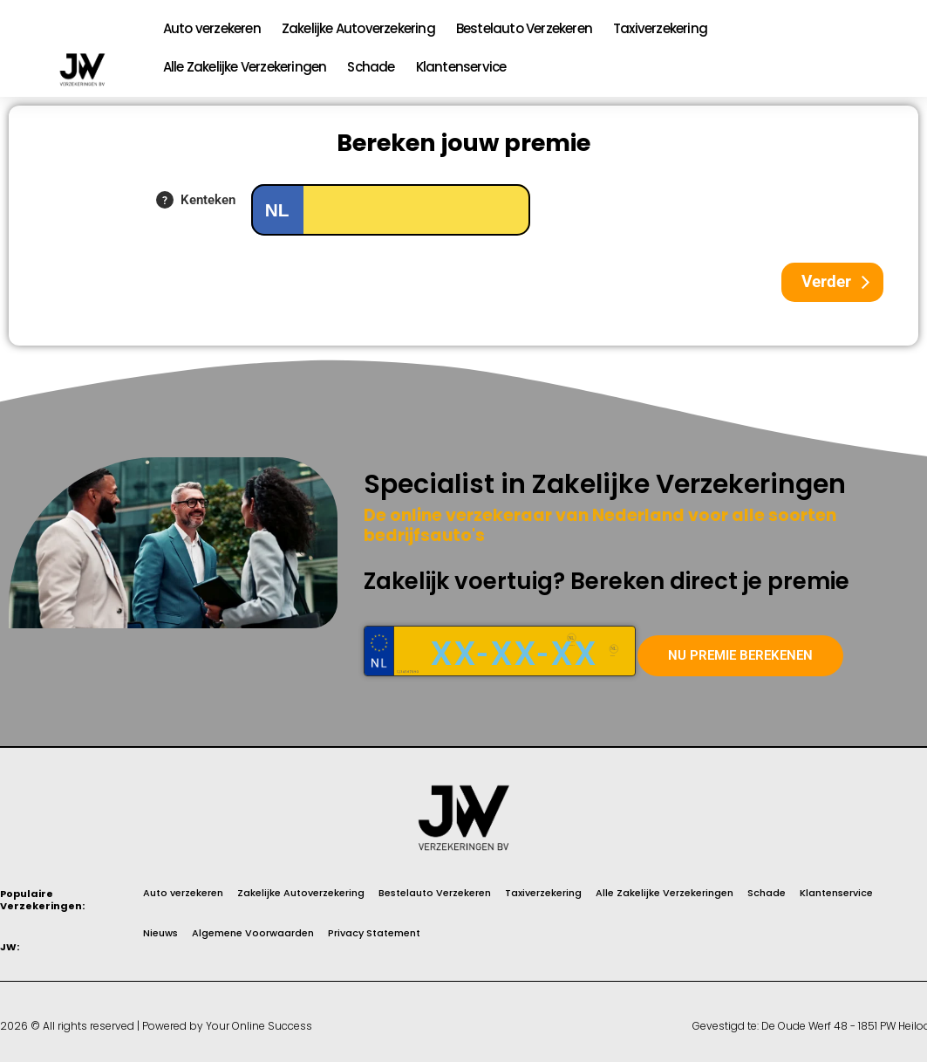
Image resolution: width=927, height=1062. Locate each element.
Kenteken (208, 200)
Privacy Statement (374, 934)
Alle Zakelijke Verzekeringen (245, 67)
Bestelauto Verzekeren (524, 28)
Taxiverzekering (660, 28)
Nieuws (160, 934)
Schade (370, 67)
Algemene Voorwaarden (253, 934)
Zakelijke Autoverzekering (358, 28)
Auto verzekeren (212, 28)
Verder (826, 281)
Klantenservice (461, 67)
